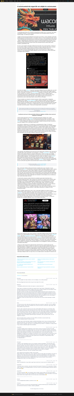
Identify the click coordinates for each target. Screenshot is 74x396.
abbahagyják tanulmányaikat (30, 235)
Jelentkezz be (19, 275)
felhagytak (39, 236)
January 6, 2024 (43, 111)
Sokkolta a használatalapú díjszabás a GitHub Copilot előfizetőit (46, 259)
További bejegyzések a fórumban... (37, 388)
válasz (54, 278)
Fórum (47, 394)
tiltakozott (28, 90)
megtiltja (30, 118)
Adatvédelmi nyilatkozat (38, 394)
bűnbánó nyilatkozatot (31, 100)
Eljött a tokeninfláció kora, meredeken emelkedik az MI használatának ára (46, 262)
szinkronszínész (35, 92)
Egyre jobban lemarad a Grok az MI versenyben (45, 264)
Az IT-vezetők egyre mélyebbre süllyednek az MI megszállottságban (24, 265)
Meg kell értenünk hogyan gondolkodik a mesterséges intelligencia (46, 267)
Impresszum (44, 394)
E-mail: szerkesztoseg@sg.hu (53, 394)
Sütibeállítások (60, 394)
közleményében (46, 152)
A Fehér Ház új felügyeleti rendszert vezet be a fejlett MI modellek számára (26, 259)
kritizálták (20, 192)
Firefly (25, 169)
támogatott (41, 159)
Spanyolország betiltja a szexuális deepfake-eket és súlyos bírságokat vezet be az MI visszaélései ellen (26, 262)
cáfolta (18, 121)
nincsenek (53, 156)
